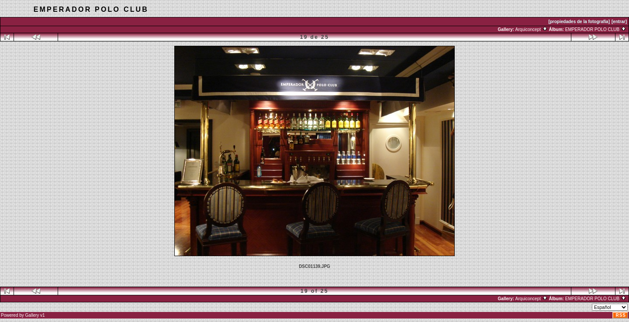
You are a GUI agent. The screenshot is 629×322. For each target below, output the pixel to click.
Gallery (32, 315)
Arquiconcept (531, 29)
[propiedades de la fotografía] (579, 21)
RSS (620, 315)
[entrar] (619, 21)
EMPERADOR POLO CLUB (595, 29)
